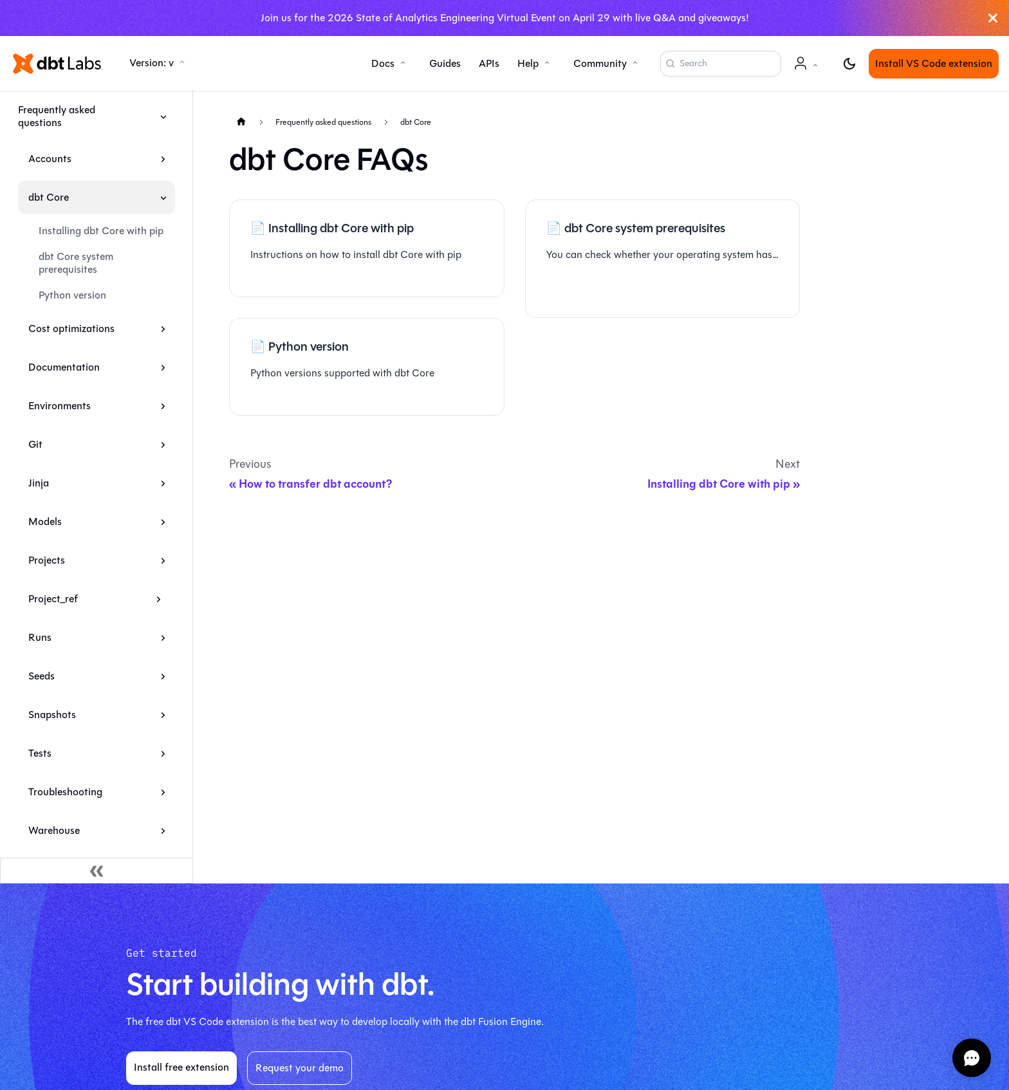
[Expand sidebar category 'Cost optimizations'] (163, 329)
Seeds (41, 676)
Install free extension (181, 1067)
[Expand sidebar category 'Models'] (163, 522)
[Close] (993, 18)
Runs (39, 637)
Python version (72, 295)
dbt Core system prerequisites (76, 263)
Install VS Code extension (933, 63)
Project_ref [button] (53, 598)
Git (35, 444)
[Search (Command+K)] (720, 64)
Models (45, 521)
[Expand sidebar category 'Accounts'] (163, 159)
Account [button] (808, 69)
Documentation (64, 367)
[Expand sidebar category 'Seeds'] (163, 676)
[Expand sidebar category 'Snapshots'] (163, 715)
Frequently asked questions (56, 116)
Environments (59, 405)
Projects (46, 560)
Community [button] (600, 63)
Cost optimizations (71, 328)
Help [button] (528, 63)
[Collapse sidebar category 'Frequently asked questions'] (163, 116)
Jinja (38, 483)
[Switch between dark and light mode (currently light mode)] (849, 64)
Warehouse (54, 830)
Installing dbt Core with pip (101, 230)
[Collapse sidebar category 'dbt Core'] (163, 197)
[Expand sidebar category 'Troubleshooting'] (163, 792)
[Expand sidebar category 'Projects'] (163, 560)
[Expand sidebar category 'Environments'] (163, 406)
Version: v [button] (151, 62)
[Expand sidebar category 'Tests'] (163, 753)
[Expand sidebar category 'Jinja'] (163, 483)
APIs (489, 63)
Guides (445, 63)
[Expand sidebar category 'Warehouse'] (163, 830)
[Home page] (241, 121)
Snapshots (52, 714)
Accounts (49, 158)
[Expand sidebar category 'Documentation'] (163, 367)
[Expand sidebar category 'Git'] (163, 444)
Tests (39, 753)
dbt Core (48, 197)
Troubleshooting (65, 791)
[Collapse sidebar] (96, 870)
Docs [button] (382, 63)
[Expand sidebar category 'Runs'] (163, 637)
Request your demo (299, 1067)
